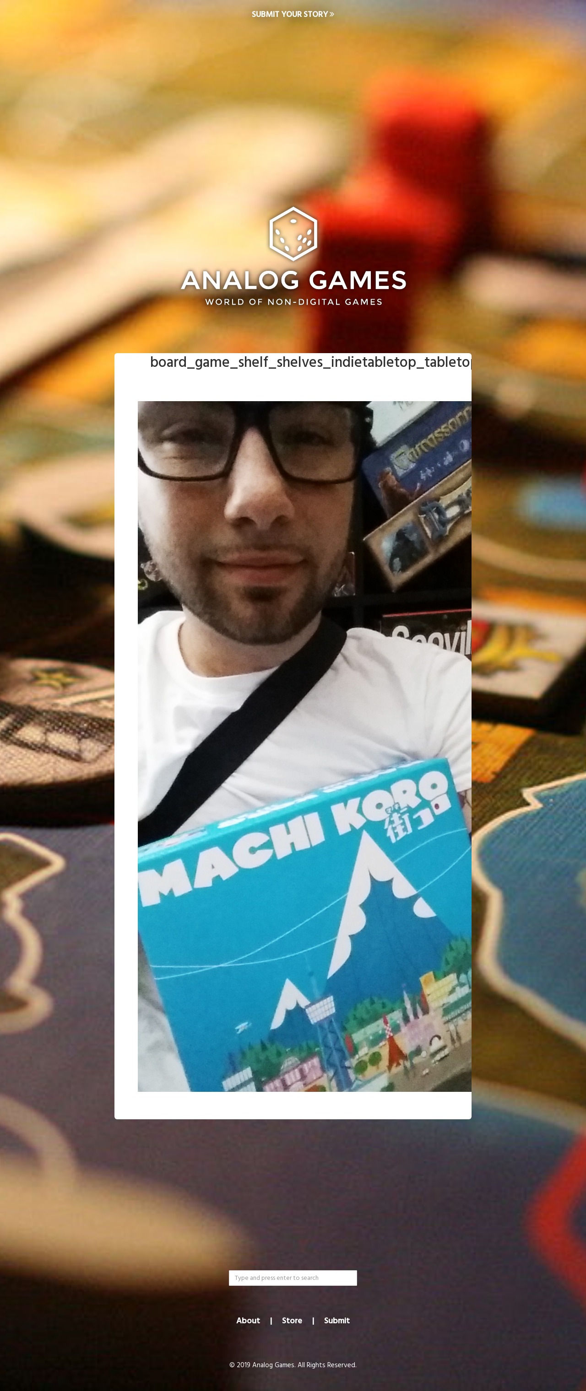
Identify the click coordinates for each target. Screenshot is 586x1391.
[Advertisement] (293, 103)
